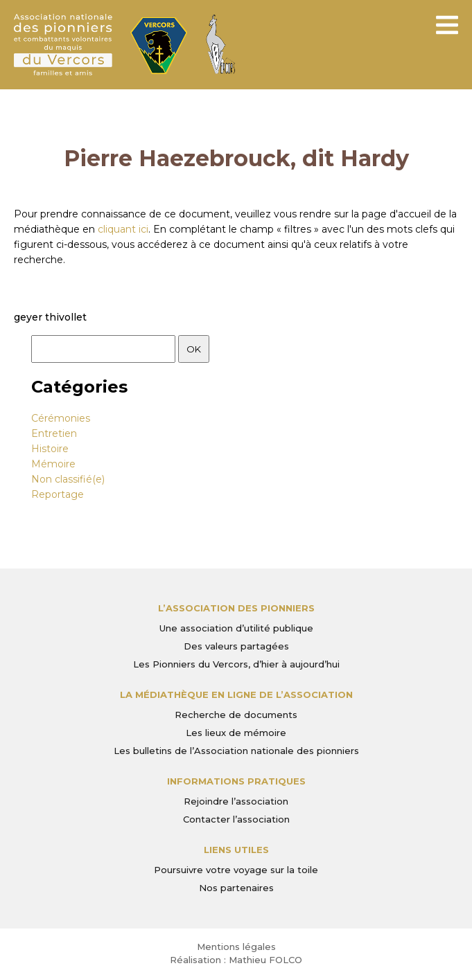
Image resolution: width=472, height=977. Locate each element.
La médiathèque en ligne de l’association (236, 694)
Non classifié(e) (68, 479)
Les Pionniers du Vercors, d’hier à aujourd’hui (236, 664)
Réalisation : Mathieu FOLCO (236, 959)
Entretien (54, 433)
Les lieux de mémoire (236, 732)
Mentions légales (236, 946)
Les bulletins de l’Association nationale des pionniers (236, 750)
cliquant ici (123, 229)
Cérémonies (60, 418)
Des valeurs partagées (236, 646)
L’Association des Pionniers (236, 607)
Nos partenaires (236, 887)
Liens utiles (236, 849)
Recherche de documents (236, 714)
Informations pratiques (236, 781)
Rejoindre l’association (236, 801)
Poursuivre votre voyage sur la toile (236, 869)
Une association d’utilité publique (236, 628)
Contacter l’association (236, 819)
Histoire (50, 448)
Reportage (57, 494)
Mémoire (53, 464)
